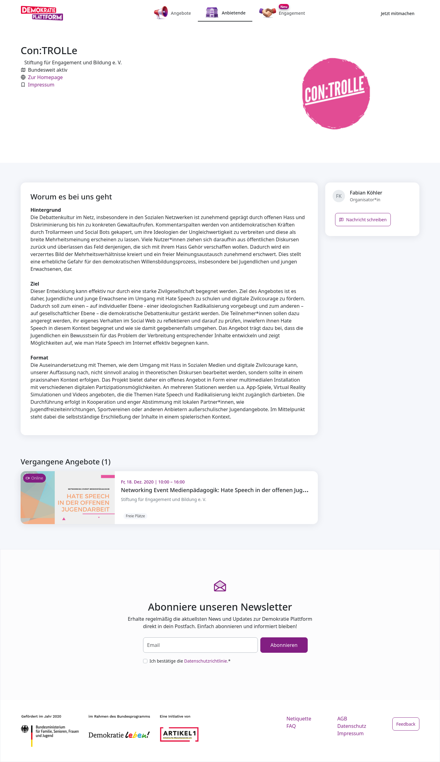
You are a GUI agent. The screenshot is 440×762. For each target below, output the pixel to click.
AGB (342, 718)
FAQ (291, 726)
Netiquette (298, 718)
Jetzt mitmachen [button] (397, 13)
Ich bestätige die (190, 661)
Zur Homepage (45, 77)
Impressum (41, 84)
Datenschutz (351, 726)
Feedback (405, 724)
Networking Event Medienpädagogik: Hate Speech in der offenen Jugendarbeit (224, 490)
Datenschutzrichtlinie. (206, 661)
